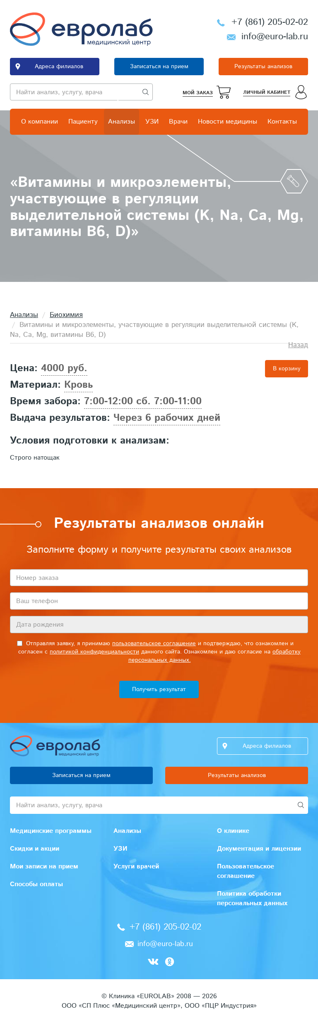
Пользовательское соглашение (245, 871)
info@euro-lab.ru (274, 36)
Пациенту (83, 121)
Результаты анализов (263, 66)
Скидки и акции (34, 849)
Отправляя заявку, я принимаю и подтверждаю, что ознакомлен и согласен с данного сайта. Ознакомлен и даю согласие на (159, 651)
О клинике (233, 831)
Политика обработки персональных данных (252, 898)
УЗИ (152, 121)
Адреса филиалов (59, 66)
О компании (39, 121)
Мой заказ (198, 92)
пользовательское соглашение (154, 643)
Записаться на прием (159, 66)
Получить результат (159, 689)
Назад (298, 345)
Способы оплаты (36, 884)
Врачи (178, 121)
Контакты (282, 121)
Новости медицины (227, 121)
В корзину (287, 369)
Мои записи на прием (44, 866)
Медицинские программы (51, 831)
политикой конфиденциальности (94, 652)
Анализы (121, 121)
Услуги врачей (136, 866)
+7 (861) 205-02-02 (269, 22)
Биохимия (66, 315)
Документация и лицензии (259, 849)
